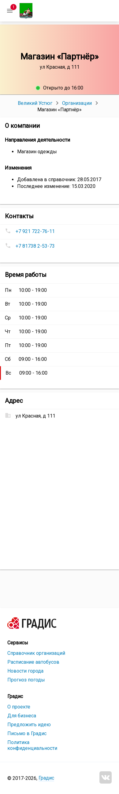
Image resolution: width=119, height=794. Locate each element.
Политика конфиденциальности (32, 745)
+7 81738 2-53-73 (35, 246)
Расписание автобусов (33, 662)
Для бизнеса (21, 716)
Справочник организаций (36, 653)
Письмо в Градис (26, 733)
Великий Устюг (35, 103)
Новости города (25, 671)
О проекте (18, 707)
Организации (77, 103)
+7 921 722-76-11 (35, 231)
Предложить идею (29, 724)
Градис (46, 778)
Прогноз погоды (26, 680)
